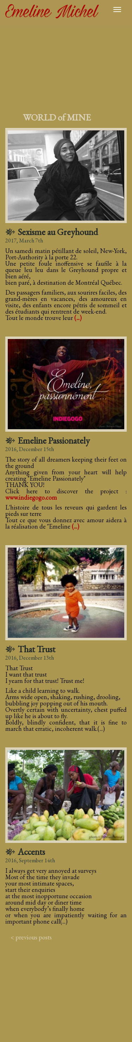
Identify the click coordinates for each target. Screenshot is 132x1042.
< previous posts (31, 937)
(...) (78, 318)
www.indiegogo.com (31, 497)
